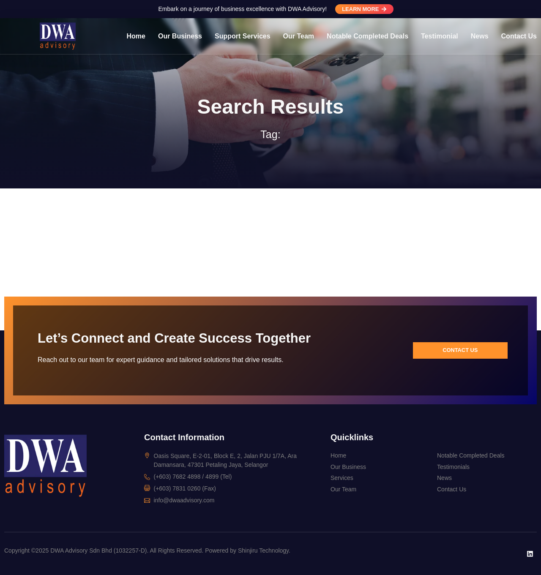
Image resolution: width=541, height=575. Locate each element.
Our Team (298, 36)
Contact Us (519, 36)
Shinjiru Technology (263, 550)
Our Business (180, 36)
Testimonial (439, 36)
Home (136, 36)
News (480, 36)
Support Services (242, 36)
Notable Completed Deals (367, 36)
